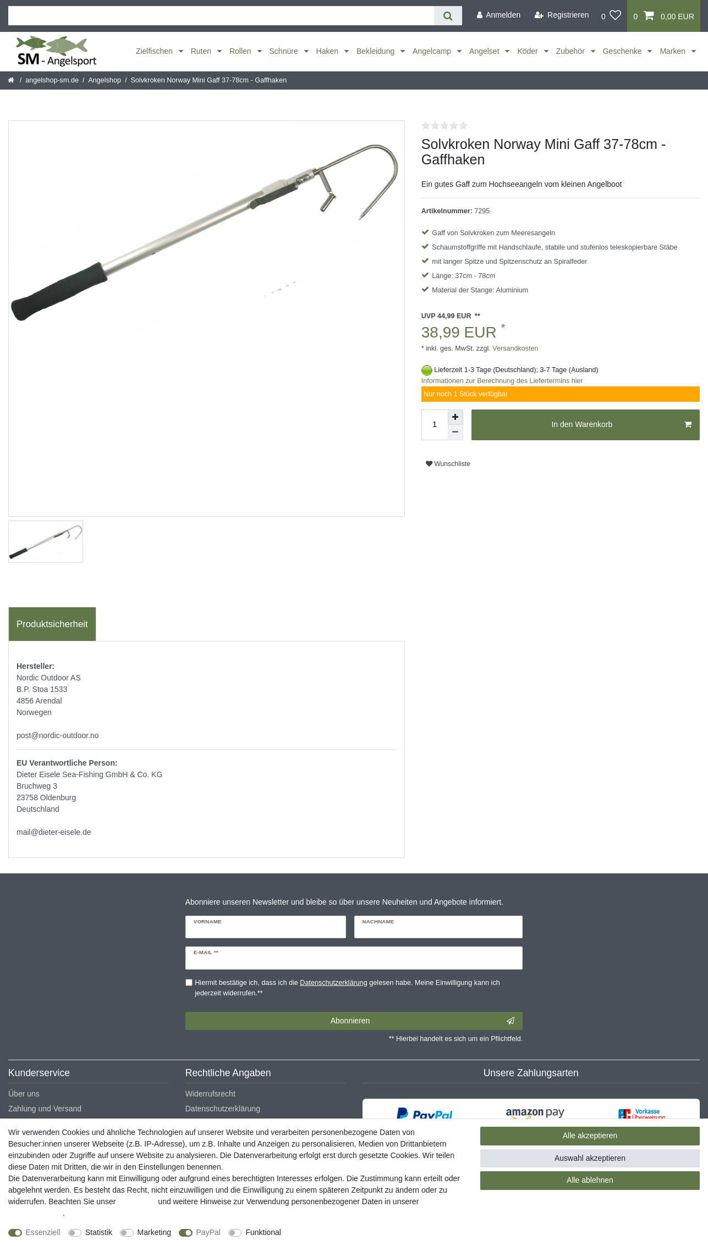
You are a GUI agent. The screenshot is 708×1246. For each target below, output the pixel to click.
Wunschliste (448, 464)
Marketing (154, 1232)
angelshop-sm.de (52, 80)
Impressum (137, 1201)
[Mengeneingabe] (434, 424)
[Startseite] (12, 80)
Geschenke (623, 51)
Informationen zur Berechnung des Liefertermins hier (502, 381)
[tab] (52, 624)
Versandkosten (515, 348)
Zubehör (571, 51)
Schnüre (285, 51)
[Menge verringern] (455, 432)
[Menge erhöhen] (455, 417)
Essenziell (43, 1232)
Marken (674, 51)
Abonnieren (423, 1021)
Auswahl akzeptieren (590, 1158)
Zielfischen (155, 51)
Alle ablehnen (590, 1180)
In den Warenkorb (621, 425)
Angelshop (104, 80)
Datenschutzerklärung (222, 1108)
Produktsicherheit (52, 624)
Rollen (241, 51)
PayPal (208, 1232)
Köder (528, 51)
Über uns (24, 1093)
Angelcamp (433, 51)
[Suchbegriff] (221, 15)
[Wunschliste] (611, 16)
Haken (328, 51)
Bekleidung (376, 51)
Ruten (202, 51)
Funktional (263, 1232)
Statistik (98, 1232)
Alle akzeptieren (590, 1135)
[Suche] (448, 15)
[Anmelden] (498, 15)
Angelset (485, 51)
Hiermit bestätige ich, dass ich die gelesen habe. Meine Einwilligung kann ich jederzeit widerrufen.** (347, 988)
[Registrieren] (562, 15)
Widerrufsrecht (210, 1093)
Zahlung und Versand (44, 1108)
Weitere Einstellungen (328, 1232)
